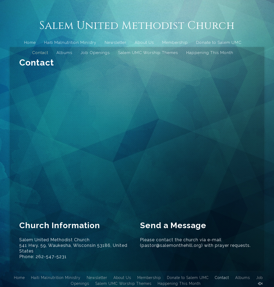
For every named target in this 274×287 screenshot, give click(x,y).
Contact (40, 52)
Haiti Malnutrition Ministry (70, 42)
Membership (175, 42)
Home (30, 42)
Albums (64, 52)
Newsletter (115, 42)
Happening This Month (209, 52)
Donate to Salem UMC (219, 42)
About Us (144, 42)
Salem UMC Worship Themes (148, 52)
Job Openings (95, 52)
